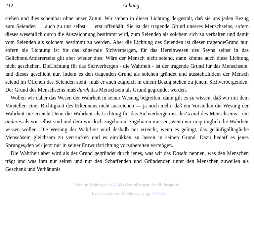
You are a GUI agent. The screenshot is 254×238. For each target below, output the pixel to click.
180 (163, 193)
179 (155, 193)
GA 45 (116, 184)
